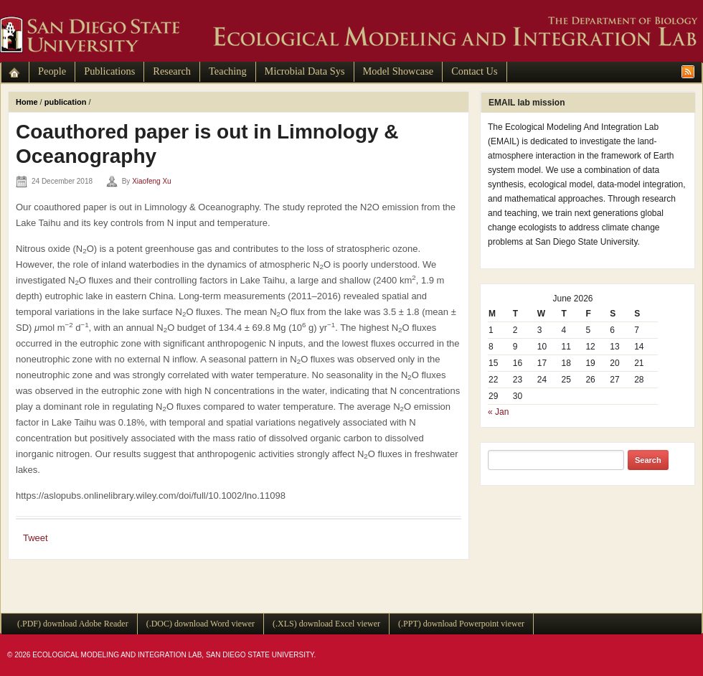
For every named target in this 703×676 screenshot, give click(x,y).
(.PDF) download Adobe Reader (72, 624)
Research (172, 71)
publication (65, 102)
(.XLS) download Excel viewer (326, 624)
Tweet (35, 537)
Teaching (228, 71)
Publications (109, 71)
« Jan (498, 412)
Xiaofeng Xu (151, 181)
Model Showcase (398, 71)
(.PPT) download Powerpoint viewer (461, 624)
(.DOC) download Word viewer (200, 624)
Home (27, 102)
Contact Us (474, 71)
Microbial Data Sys (305, 71)
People (52, 71)
